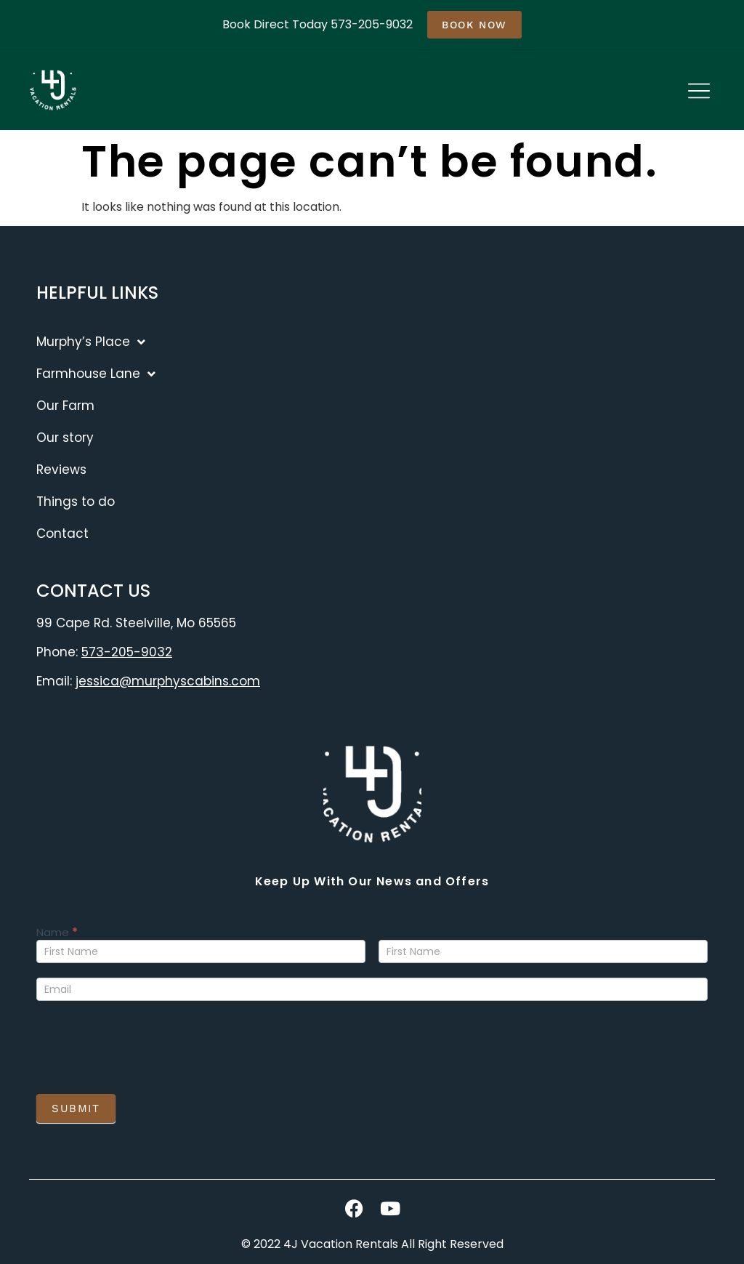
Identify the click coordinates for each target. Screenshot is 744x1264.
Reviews (61, 469)
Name (57, 933)
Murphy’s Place (90, 342)
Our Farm (65, 405)
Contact (62, 533)
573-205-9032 (126, 652)
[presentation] (146, 1043)
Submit (76, 1108)
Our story (65, 437)
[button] (698, 92)
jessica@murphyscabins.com (168, 681)
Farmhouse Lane (95, 374)
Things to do (75, 501)
